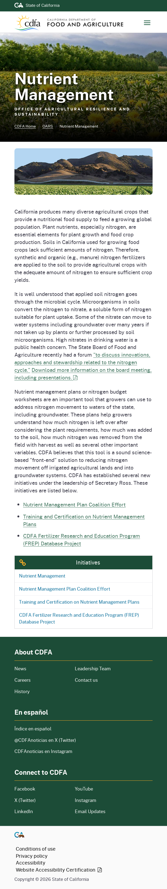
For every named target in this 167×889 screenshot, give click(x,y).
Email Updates (90, 811)
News (41, 668)
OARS (47, 126)
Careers (40, 680)
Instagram (85, 800)
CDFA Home (25, 126)
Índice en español (32, 728)
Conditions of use (35, 848)
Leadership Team (93, 668)
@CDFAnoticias (45, 740)
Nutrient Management (42, 576)
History (41, 691)
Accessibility (30, 862)
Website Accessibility (59, 869)
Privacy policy (32, 855)
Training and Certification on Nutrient (79, 602)
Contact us (86, 680)
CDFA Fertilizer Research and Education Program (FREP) (79, 618)
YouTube (84, 788)
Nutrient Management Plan (64, 589)
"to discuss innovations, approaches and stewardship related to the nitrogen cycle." (82, 362)
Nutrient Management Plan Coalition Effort (74, 504)
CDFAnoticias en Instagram (43, 751)
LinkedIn (23, 811)
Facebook (24, 788)
